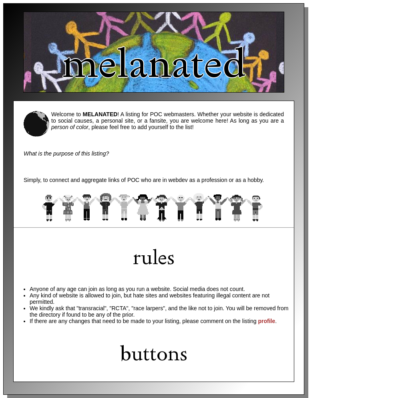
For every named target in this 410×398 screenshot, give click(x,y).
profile (266, 321)
